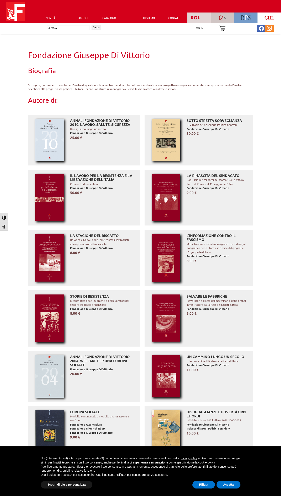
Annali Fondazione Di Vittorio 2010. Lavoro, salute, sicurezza (100, 122)
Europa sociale (85, 412)
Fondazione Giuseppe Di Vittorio (91, 133)
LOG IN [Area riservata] (199, 28)
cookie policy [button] (206, 462)
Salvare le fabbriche (207, 296)
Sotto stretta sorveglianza (214, 120)
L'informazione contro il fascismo (211, 237)
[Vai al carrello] (222, 27)
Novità (51, 18)
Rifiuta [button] (203, 484)
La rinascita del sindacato (213, 175)
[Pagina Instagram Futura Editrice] (269, 28)
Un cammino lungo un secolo (215, 356)
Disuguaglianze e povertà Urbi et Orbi (216, 414)
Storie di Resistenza (89, 296)
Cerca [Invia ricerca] (96, 27)
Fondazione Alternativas (86, 424)
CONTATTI (174, 18)
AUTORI (83, 18)
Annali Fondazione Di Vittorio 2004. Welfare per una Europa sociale (100, 360)
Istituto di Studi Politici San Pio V (208, 428)
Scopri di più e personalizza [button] (66, 484)
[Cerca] (68, 27)
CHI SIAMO (148, 18)
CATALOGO (109, 18)
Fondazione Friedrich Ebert (87, 428)
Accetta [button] (228, 484)
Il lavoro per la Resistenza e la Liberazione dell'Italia (101, 177)
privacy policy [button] (188, 458)
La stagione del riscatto (94, 235)
